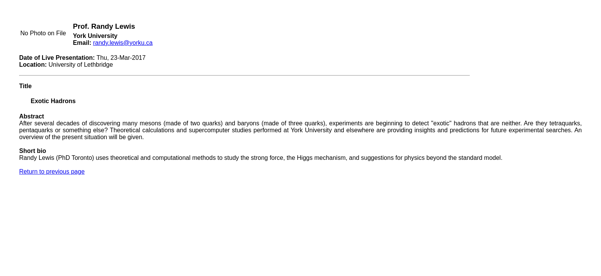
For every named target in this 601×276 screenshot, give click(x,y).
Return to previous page (52, 171)
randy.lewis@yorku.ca (123, 42)
